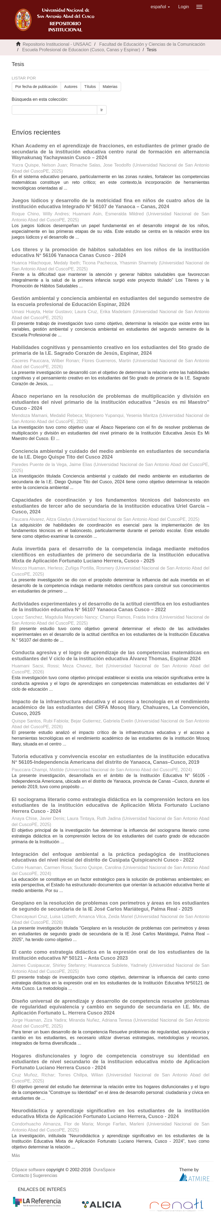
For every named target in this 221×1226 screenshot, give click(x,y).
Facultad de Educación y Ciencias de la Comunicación (152, 44)
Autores (70, 86)
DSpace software (28, 1169)
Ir (101, 110)
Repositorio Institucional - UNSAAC (57, 44)
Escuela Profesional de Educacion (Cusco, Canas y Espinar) (81, 49)
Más (16, 1155)
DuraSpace (104, 1169)
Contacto (20, 1175)
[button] (160, 7)
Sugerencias (45, 1175)
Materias (110, 86)
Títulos (90, 86)
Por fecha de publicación (36, 86)
